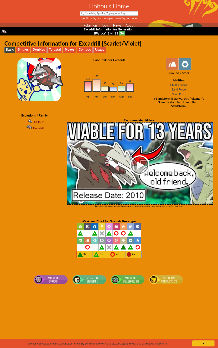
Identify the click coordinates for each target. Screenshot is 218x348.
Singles (23, 49)
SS (116, 33)
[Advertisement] (109, 316)
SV (122, 33)
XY (103, 33)
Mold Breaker (178, 84)
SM (110, 33)
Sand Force (179, 89)
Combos (85, 49)
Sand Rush (178, 94)
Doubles (39, 49)
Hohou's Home (109, 6)
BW (96, 33)
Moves (69, 49)
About (129, 25)
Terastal (55, 49)
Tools (105, 25)
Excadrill (34, 128)
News (117, 25)
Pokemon (90, 25)
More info (161, 343)
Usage (99, 49)
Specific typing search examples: (109, 18)
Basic (10, 49)
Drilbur (34, 121)
